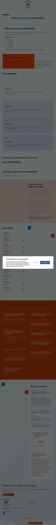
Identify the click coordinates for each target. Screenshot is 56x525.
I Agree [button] (45, 262)
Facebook (21, 266)
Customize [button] (35, 262)
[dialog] (28, 262)
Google (15, 266)
